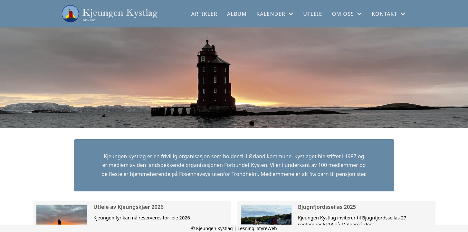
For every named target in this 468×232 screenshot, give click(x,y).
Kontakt (389, 13)
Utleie (312, 13)
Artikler (204, 13)
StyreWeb (267, 228)
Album (237, 13)
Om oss (347, 13)
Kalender (274, 13)
